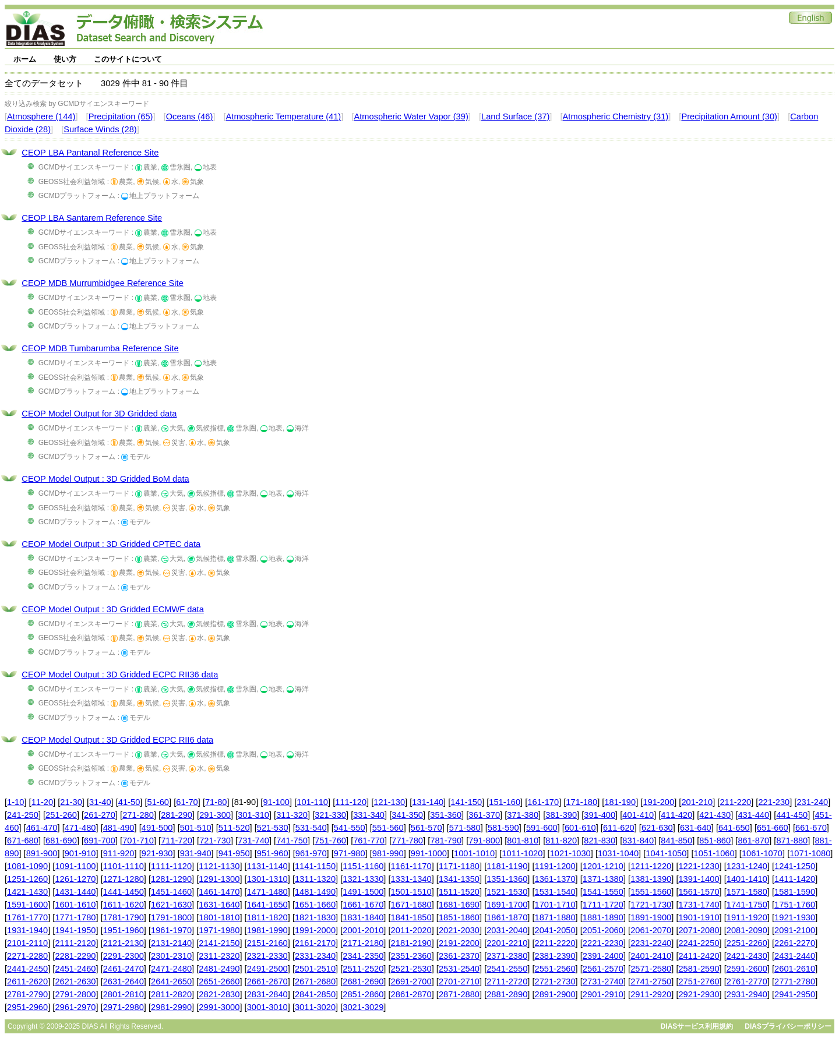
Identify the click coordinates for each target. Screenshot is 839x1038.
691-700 (99, 840)
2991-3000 (219, 1007)
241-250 (22, 815)
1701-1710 (555, 904)
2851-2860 (363, 994)
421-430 (715, 815)
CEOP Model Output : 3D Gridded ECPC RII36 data (120, 674)
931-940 (195, 853)
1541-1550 (603, 891)
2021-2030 (459, 930)
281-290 (176, 815)
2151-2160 (267, 943)
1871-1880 (555, 917)
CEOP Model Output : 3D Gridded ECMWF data (113, 609)
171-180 (581, 802)
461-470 (42, 827)
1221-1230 (698, 866)
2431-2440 (794, 956)
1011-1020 (522, 853)
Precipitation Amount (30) (729, 116)
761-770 (369, 840)
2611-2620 (27, 981)
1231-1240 (747, 866)
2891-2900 (555, 994)
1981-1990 (267, 930)
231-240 (812, 802)
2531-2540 (459, 968)
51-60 (158, 802)
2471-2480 (171, 968)
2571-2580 (650, 968)
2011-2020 (411, 930)
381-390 (561, 815)
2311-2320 (219, 956)
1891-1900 (650, 917)
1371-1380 (603, 879)
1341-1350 (459, 879)
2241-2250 (698, 943)
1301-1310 (267, 879)
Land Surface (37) (515, 116)
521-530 (272, 827)
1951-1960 (123, 930)
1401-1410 (747, 879)
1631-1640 (219, 904)
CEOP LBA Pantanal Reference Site (90, 152)
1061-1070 (762, 853)
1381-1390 (650, 879)
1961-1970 (171, 930)
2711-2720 (507, 981)
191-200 (658, 802)
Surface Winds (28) (100, 129)
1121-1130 (219, 866)
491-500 (157, 827)
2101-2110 (27, 943)
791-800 (484, 840)
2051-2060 (603, 930)
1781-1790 (123, 917)
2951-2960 (27, 1007)
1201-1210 (603, 866)
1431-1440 (75, 891)
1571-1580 (747, 891)
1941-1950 (75, 930)
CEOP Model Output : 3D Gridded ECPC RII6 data (117, 739)
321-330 (330, 815)
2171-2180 (363, 943)
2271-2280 (27, 956)
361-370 (484, 815)
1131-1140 (267, 866)
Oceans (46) (189, 116)
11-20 (42, 802)
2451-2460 (75, 968)
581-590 (503, 827)
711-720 (176, 840)
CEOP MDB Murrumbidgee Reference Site (103, 283)
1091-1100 (75, 866)
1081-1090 (27, 866)
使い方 (65, 59)
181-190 (620, 802)
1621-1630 (171, 904)
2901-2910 (603, 994)
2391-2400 (603, 956)
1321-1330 (363, 879)
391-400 (599, 815)
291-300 (215, 815)
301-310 (253, 815)
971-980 (349, 853)
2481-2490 (219, 968)
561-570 (426, 827)
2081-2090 (747, 930)
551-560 (388, 827)
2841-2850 (315, 994)
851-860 (715, 840)
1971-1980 (219, 930)
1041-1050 (666, 853)
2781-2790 (27, 994)
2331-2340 (315, 956)
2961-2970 (75, 1007)
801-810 (522, 840)
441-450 (792, 815)
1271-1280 (123, 879)
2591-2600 (747, 968)
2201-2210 (507, 943)
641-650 (734, 827)
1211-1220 (650, 866)
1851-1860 (459, 917)
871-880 (792, 840)
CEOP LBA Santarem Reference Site (92, 218)
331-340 (369, 815)
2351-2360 (411, 956)
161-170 (543, 802)
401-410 (638, 815)
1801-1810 (219, 917)
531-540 (311, 827)
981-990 (388, 853)
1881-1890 (603, 917)
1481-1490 (315, 891)
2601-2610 (794, 968)
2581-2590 (698, 968)
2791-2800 (75, 994)
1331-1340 (411, 879)
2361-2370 (459, 956)
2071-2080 (698, 930)
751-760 (330, 840)
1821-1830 (315, 917)
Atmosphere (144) (41, 116)
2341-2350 (363, 956)
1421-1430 (27, 891)
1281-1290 (171, 879)
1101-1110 (123, 866)
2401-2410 (650, 956)
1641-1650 (267, 904)
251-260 (61, 815)
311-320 (292, 815)
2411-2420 (698, 956)
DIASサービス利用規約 (697, 1026)
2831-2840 (267, 994)
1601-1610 (75, 904)
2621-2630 (75, 981)
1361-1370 (555, 879)
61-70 (187, 802)
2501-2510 (315, 968)
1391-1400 (698, 879)
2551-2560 (555, 968)
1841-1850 (411, 917)
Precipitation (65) (121, 116)
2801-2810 (123, 994)
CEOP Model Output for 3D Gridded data (99, 413)
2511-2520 (363, 968)
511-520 (234, 827)
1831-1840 (363, 917)
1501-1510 (411, 891)
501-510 (195, 827)
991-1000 (429, 853)
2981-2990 (171, 1007)
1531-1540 (555, 891)
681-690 (61, 840)
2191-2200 (459, 943)
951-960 (272, 853)
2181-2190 (411, 943)
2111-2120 (75, 943)
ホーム (24, 59)
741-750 (292, 840)
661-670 (811, 827)
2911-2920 (650, 994)
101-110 (312, 802)
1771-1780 (75, 917)
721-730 (215, 840)
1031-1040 (618, 853)
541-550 (349, 827)
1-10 (15, 802)
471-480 (80, 827)
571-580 (465, 827)
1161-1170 (411, 866)
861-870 (753, 840)
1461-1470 (219, 891)
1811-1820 (267, 917)
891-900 (42, 853)
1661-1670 (363, 904)
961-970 (311, 853)
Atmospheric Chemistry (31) (616, 116)
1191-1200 (555, 866)
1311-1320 (315, 879)
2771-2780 (794, 981)
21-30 (71, 802)
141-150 (466, 802)
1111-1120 (171, 866)
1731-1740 (698, 904)
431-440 (753, 815)
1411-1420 (794, 879)
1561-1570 (698, 891)
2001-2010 (363, 930)
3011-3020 (315, 1007)
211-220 (735, 802)
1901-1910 (698, 917)
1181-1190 (507, 866)
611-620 (618, 827)
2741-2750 (650, 981)
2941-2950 (794, 994)
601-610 (580, 827)
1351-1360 (507, 879)
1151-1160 (363, 866)
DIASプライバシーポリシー (788, 1026)
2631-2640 (123, 981)
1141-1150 (315, 866)
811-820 (561, 840)
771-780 (407, 840)
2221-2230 (603, 943)
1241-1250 (794, 866)
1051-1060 (714, 853)
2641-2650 (171, 981)
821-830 (599, 840)
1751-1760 (794, 904)
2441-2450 (27, 968)
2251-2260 (747, 943)
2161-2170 (315, 943)
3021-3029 (363, 1007)
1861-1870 (507, 917)
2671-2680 (315, 981)
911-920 (119, 853)
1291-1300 (219, 879)
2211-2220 (555, 943)
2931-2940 (747, 994)
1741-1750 (747, 904)
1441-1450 (123, 891)
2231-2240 (650, 943)
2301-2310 (171, 956)
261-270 (99, 815)
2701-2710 (459, 981)
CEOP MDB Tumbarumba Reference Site (100, 348)
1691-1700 (507, 904)
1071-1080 (809, 853)
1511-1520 (459, 891)
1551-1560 (650, 891)
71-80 (216, 802)
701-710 (138, 840)
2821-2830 (219, 994)
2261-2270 (794, 943)
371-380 (522, 815)
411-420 (676, 815)
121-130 (389, 802)
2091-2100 (794, 930)
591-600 (542, 827)
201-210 (697, 802)
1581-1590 (794, 891)
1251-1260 (27, 879)
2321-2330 (267, 956)
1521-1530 (507, 891)
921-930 (157, 853)
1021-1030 (570, 853)
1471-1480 (267, 891)
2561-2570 (603, 968)
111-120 (350, 802)
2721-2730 (555, 981)
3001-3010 (267, 1007)
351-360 (445, 815)
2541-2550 (507, 968)
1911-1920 (747, 917)
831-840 (638, 840)
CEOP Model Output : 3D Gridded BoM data (105, 478)
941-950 (234, 853)
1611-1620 (123, 904)
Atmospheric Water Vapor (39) (411, 116)
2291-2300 (123, 956)
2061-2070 (650, 930)
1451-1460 (171, 891)
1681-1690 (459, 904)
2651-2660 (219, 981)
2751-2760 (698, 981)
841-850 (676, 840)
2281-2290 (75, 956)
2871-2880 (459, 994)
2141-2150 (219, 943)
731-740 (253, 840)
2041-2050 (555, 930)
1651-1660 (315, 904)
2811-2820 (171, 994)
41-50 (129, 802)
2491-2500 (267, 968)
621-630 (657, 827)
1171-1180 (459, 866)
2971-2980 (123, 1007)
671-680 (22, 840)
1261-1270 (75, 879)
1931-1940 (27, 930)
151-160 (504, 802)
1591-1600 (27, 904)
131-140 (427, 802)
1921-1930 (794, 917)
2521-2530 (411, 968)
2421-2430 (747, 956)
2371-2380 (507, 956)
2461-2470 (123, 968)
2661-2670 (267, 981)
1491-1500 (363, 891)
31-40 (100, 802)
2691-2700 (411, 981)
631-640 (695, 827)
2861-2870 (411, 994)
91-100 (276, 802)
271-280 (138, 815)
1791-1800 (171, 917)
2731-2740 (603, 981)
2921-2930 (698, 994)
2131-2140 (171, 943)
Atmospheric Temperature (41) (283, 116)
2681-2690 (363, 981)
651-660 (772, 827)
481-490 (119, 827)
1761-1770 (27, 917)
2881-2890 (507, 994)
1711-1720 (603, 904)
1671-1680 (411, 904)
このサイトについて (128, 59)
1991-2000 (315, 930)
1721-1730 (650, 904)
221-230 (773, 802)
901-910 (80, 853)
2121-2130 (123, 943)
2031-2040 (507, 930)
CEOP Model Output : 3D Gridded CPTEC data (111, 544)
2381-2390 (555, 956)
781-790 (445, 840)
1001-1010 (474, 853)
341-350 (407, 815)
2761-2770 (747, 981)
